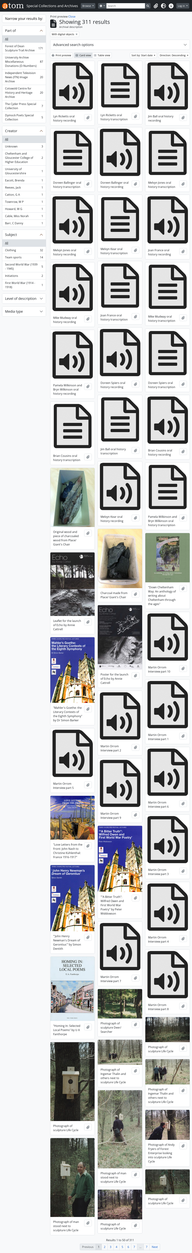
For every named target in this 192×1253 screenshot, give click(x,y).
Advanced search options (73, 44)
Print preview (61, 55)
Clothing (24, 251)
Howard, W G (24, 210)
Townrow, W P (24, 202)
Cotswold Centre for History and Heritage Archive (24, 93)
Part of (10, 30)
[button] (156, 6)
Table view (102, 55)
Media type (14, 311)
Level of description (20, 298)
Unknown (24, 147)
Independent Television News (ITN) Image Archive (24, 77)
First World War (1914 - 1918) (24, 285)
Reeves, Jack (24, 188)
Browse (87, 5)
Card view (83, 55)
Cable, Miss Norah (24, 217)
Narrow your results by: (24, 18)
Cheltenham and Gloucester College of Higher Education (24, 158)
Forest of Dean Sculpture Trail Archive (24, 48)
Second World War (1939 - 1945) (24, 267)
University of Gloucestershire (24, 171)
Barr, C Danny (24, 224)
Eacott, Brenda (24, 181)
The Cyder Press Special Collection (24, 106)
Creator (11, 130)
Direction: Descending (173, 55)
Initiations (24, 276)
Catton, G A (24, 195)
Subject (11, 234)
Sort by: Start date (142, 55)
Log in (182, 5)
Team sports (24, 258)
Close (71, 16)
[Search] (125, 6)
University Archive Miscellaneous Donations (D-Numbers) (24, 62)
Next (155, 1247)
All (6, 39)
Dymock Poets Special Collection (24, 117)
